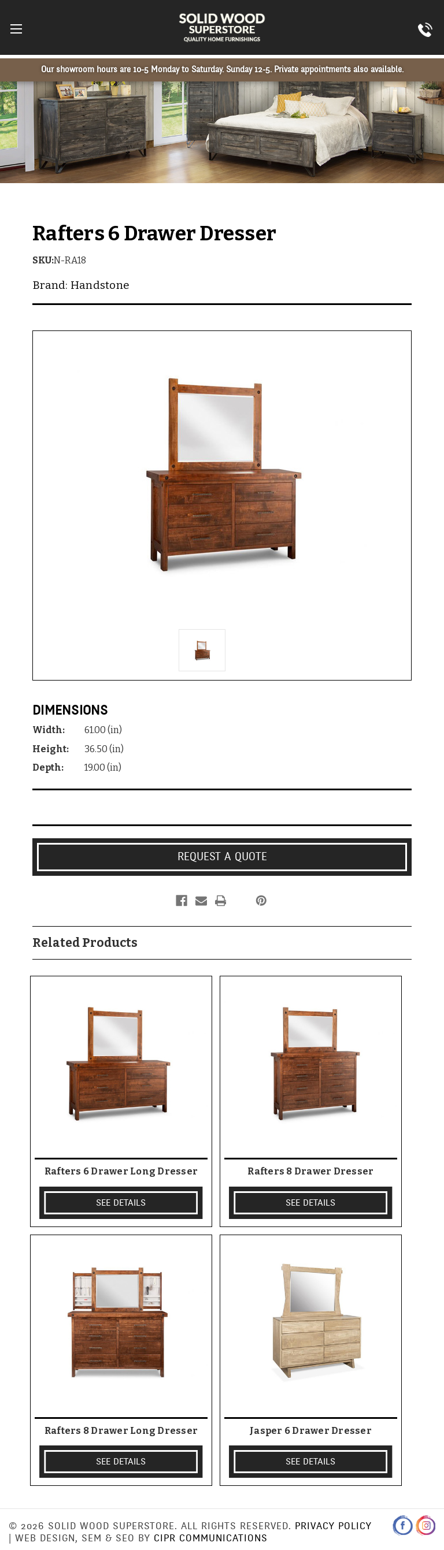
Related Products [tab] (85, 942)
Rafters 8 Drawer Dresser (310, 1171)
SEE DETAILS (121, 1203)
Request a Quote (222, 856)
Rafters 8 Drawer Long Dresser (121, 1430)
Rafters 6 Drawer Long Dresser (121, 1171)
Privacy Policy (333, 1526)
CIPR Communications (211, 1538)
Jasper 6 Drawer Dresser (311, 1430)
